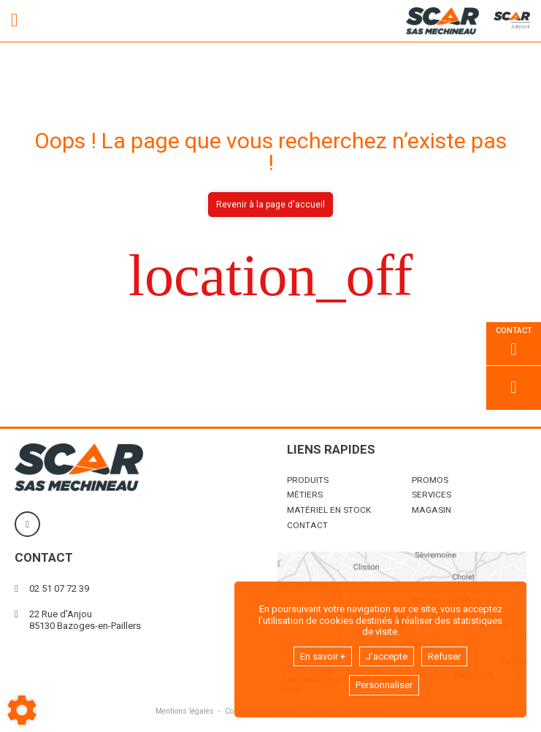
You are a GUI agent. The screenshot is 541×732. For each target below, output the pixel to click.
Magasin (431, 510)
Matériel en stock (329, 510)
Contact (307, 525)
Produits (308, 480)
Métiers (305, 494)
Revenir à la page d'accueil (270, 204)
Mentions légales (185, 711)
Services (431, 494)
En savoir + (322, 656)
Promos (430, 480)
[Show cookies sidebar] (22, 710)
